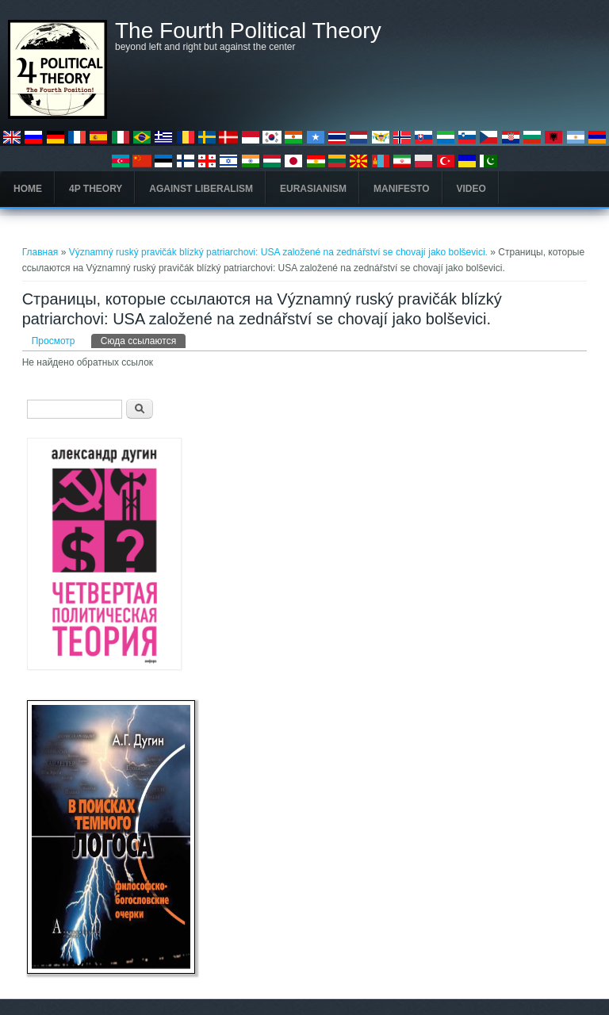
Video (471, 188)
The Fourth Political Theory (248, 31)
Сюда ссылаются (143, 340)
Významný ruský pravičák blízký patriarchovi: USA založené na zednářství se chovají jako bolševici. (280, 252)
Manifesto (401, 188)
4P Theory (95, 188)
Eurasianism (313, 188)
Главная (40, 252)
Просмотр (53, 341)
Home (27, 188)
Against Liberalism (201, 188)
